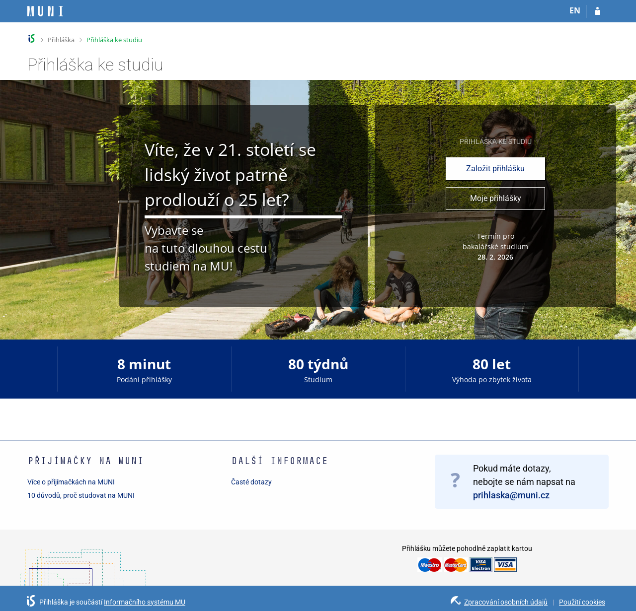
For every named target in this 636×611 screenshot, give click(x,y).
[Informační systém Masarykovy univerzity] (45, 11)
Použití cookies (582, 602)
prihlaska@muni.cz (511, 495)
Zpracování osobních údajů (506, 602)
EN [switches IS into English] (574, 10)
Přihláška (61, 39)
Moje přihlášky (495, 198)
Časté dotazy (251, 482)
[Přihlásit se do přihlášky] (597, 11)
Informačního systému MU (144, 602)
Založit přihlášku (495, 168)
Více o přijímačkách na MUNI (71, 482)
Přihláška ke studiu (114, 39)
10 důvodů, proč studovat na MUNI (81, 495)
